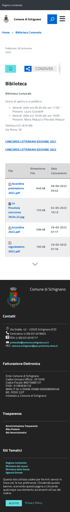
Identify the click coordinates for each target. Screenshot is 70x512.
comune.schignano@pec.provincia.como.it (35, 346)
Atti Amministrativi (16, 432)
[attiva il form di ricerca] (52, 19)
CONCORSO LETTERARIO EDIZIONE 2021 (30, 141)
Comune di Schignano (27, 19)
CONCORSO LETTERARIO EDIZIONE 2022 (30, 149)
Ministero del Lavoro (17, 466)
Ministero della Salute (18, 469)
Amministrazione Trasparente (22, 426)
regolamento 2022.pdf (16, 249)
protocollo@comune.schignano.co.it (29, 342)
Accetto (14, 503)
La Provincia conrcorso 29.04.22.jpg (16, 210)
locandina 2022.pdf (16, 229)
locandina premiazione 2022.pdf (16, 188)
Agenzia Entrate (14, 472)
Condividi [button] (42, 69)
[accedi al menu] (62, 19)
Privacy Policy (33, 503)
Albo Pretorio (13, 429)
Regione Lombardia (16, 463)
